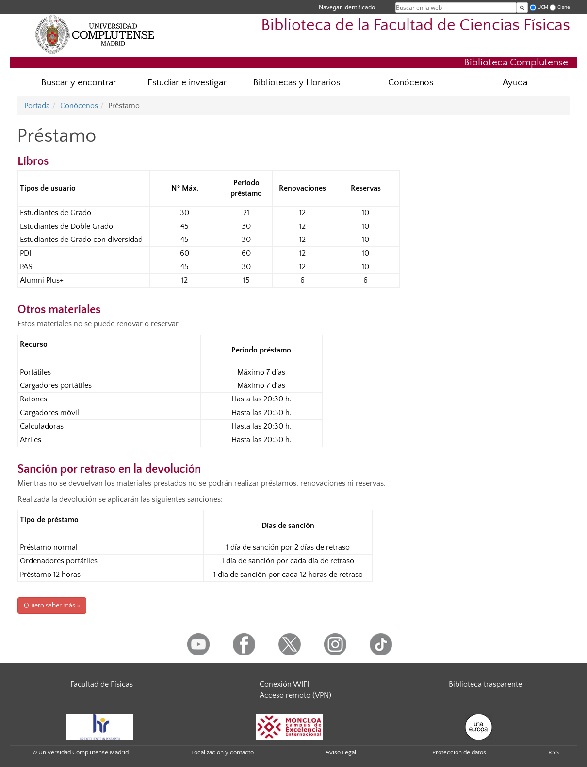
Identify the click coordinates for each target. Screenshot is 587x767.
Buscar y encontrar (78, 83)
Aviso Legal (341, 752)
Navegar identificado (347, 7)
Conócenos (410, 83)
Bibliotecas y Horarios (296, 83)
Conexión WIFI (284, 684)
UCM (543, 7)
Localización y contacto (222, 752)
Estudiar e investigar (187, 83)
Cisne (563, 7)
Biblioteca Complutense (516, 62)
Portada (37, 105)
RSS (553, 752)
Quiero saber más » (52, 605)
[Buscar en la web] (522, 7)
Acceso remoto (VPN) (295, 695)
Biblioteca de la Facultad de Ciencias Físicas (415, 25)
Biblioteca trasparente (485, 684)
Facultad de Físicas (101, 684)
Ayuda (515, 83)
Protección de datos (459, 752)
